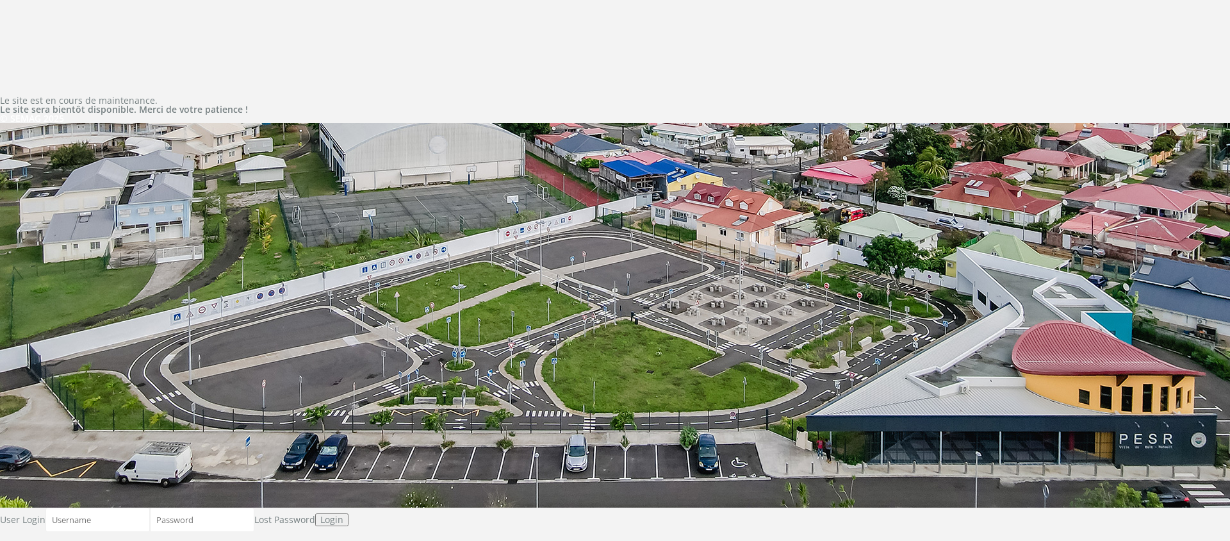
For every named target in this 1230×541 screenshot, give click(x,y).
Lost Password (284, 519)
